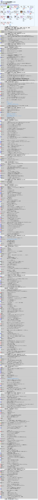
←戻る (1, 0)
